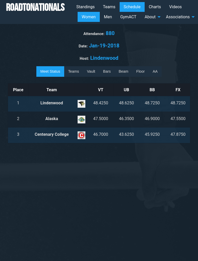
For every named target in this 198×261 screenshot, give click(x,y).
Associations (178, 16)
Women (89, 16)
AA (155, 71)
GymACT (128, 16)
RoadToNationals (35, 7)
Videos (175, 6)
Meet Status (50, 71)
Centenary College (52, 134)
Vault (91, 71)
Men (108, 16)
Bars (107, 71)
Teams (109, 6)
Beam (123, 71)
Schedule (132, 6)
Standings (85, 6)
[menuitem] (85, 7)
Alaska (51, 118)
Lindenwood (51, 102)
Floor (140, 71)
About (150, 16)
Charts (155, 6)
